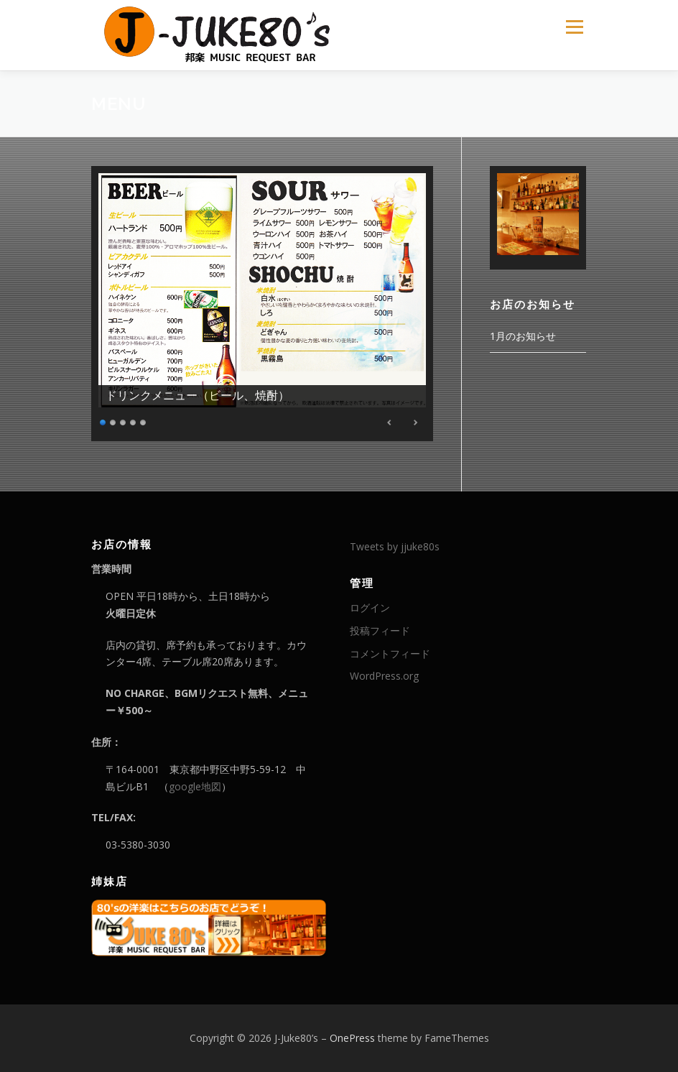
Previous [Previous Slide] (390, 422)
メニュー (574, 26)
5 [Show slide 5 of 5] (143, 420)
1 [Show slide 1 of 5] (103, 420)
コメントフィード (390, 653)
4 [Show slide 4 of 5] (133, 420)
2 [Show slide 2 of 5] (113, 420)
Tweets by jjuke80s (395, 546)
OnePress (352, 1038)
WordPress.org (384, 676)
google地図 (195, 786)
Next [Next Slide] (415, 422)
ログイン (370, 607)
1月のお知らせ (523, 336)
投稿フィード (380, 630)
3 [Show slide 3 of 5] (123, 420)
